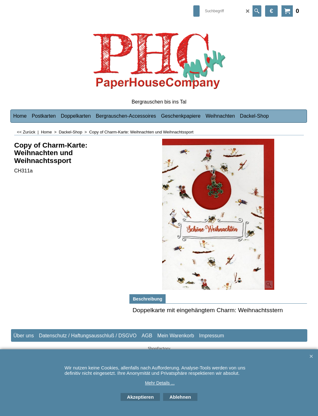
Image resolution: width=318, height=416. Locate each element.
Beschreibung (147, 298)
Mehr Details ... (159, 382)
